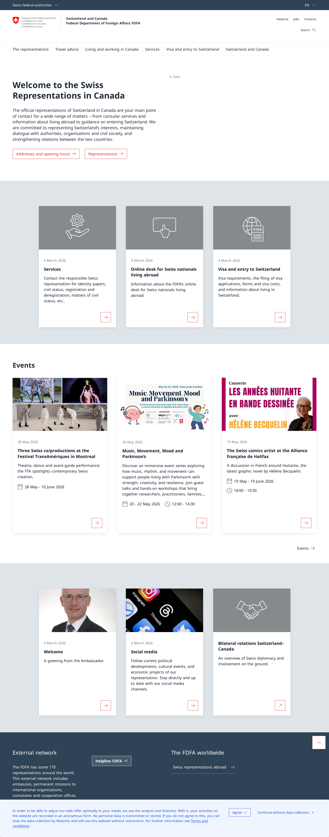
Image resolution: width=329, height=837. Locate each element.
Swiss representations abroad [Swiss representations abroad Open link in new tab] (204, 767)
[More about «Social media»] (193, 705)
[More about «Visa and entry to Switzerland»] (280, 317)
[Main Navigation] (161, 49)
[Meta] (296, 19)
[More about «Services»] (106, 317)
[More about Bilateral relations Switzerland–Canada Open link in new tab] (280, 705)
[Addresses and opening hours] (46, 154)
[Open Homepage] (76, 26)
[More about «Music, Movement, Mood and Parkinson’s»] (201, 523)
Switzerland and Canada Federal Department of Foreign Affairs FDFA (103, 20)
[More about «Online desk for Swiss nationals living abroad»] (193, 317)
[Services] (152, 49)
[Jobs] (296, 19)
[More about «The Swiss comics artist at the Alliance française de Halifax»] (306, 523)
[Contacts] (310, 19)
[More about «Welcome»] (106, 705)
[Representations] (106, 154)
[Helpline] (282, 19)
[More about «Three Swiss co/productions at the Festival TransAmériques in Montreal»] (97, 523)
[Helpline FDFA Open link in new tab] (111, 761)
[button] (30, 49)
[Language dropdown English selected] (308, 5)
